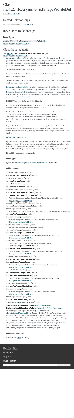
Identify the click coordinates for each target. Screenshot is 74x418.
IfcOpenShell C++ (9, 357)
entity (19, 302)
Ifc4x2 (10, 53)
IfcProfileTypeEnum (50, 308)
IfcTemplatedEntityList (20, 163)
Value (60, 308)
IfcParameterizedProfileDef (18, 56)
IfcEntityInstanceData (43, 305)
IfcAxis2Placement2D (20, 313)
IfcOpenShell (11, 347)
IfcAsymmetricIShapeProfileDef (40, 163)
